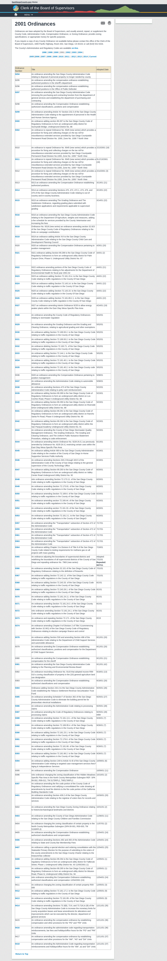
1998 (44, 52)
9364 (17, 547)
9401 (17, 795)
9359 (17, 529)
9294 (17, 74)
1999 (50, 52)
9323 (17, 276)
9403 (17, 816)
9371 (17, 604)
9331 (17, 339)
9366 (17, 568)
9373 (17, 618)
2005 (32, 56)
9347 (17, 469)
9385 (17, 697)
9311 (17, 159)
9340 (17, 402)
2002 (68, 52)
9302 (17, 130)
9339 (17, 393)
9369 (17, 589)
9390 (17, 732)
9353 (17, 515)
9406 (17, 840)
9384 (17, 688)
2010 (61, 56)
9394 (17, 761)
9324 (17, 283)
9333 (17, 353)
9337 (17, 381)
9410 (17, 877)
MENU (28, 15)
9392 (17, 746)
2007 (43, 56)
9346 (17, 460)
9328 (17, 315)
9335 (17, 367)
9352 (17, 508)
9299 (17, 112)
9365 (17, 557)
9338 (17, 387)
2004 (80, 52)
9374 (17, 625)
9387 (17, 712)
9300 (17, 121)
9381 (17, 664)
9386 (17, 706)
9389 (17, 725)
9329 (17, 324)
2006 (37, 56)
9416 (17, 928)
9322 (17, 267)
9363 (17, 541)
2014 (85, 56)
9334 (17, 360)
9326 (17, 298)
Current (92, 56)
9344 (17, 442)
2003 (74, 52)
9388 (17, 718)
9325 (17, 291)
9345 (17, 450)
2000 (56, 52)
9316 (17, 215)
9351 (17, 500)
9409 (17, 868)
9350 (17, 494)
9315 (17, 200)
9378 (17, 637)
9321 (17, 253)
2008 (49, 56)
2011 (67, 56)
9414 (17, 905)
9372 (17, 611)
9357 (17, 523)
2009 (55, 56)
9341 (17, 411)
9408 (17, 859)
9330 (17, 332)
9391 (17, 739)
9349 (17, 486)
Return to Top (21, 954)
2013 (79, 56)
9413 (17, 898)
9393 (17, 753)
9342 (17, 421)
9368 (17, 582)
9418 (17, 944)
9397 (17, 783)
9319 (17, 237)
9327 (17, 305)
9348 (17, 479)
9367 (17, 575)
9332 (17, 346)
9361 (17, 535)
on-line (75, 48)
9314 (17, 190)
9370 (17, 597)
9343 (17, 430)
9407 (17, 847)
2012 (73, 56)
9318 (17, 226)
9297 (17, 92)
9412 (17, 891)
